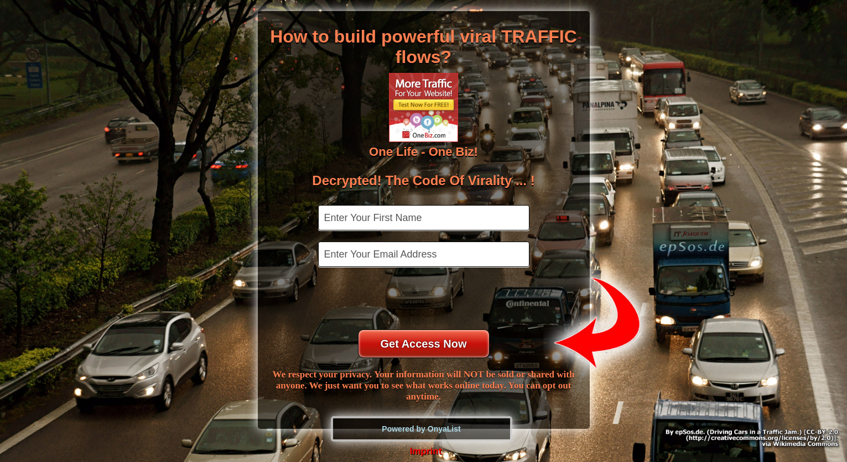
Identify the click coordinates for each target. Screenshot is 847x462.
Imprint (426, 451)
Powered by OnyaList (421, 428)
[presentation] (425, 299)
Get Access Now (424, 344)
